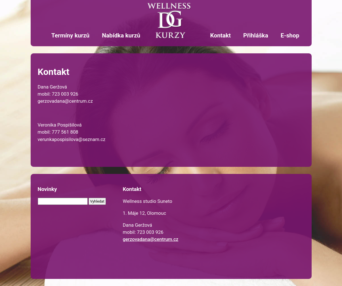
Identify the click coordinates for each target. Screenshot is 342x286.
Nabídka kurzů (121, 35)
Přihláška (255, 35)
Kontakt (220, 35)
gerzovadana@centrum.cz (151, 239)
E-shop (290, 35)
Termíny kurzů (70, 35)
